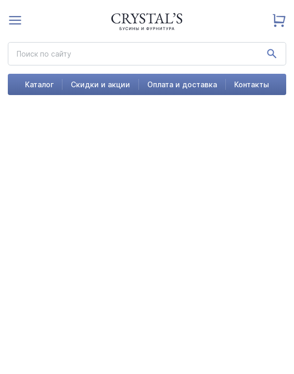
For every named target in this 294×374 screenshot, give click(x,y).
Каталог (39, 84)
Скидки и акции (100, 84)
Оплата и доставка (182, 84)
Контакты (251, 84)
